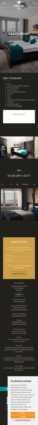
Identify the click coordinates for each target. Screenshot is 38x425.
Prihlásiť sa (19, 274)
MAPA (19, 295)
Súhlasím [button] (23, 413)
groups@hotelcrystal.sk (19, 316)
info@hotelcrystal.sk (19, 308)
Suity (17, 184)
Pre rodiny (25, 184)
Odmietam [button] (23, 417)
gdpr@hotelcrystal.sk (19, 322)
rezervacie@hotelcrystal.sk (19, 310)
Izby (11, 184)
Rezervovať (19, 119)
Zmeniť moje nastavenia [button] (22, 420)
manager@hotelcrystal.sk (19, 324)
